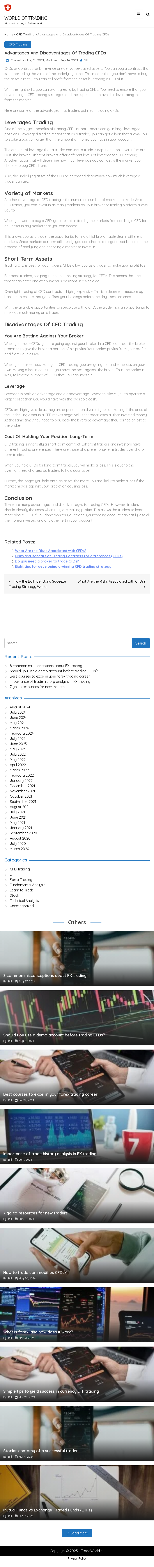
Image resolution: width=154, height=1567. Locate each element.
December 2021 (22, 786)
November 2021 (22, 791)
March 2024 (19, 728)
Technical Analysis (24, 900)
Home (8, 34)
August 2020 (20, 838)
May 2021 (17, 822)
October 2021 (21, 796)
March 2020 (19, 849)
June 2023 (18, 744)
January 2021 (21, 828)
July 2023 (17, 738)
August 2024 (20, 707)
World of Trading (25, 18)
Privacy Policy (77, 1559)
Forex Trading (21, 879)
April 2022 (18, 765)
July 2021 (17, 812)
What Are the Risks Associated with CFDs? (50, 551)
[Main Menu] (138, 14)
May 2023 (17, 749)
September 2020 (23, 833)
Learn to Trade (22, 890)
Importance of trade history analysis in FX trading (50, 681)
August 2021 (20, 807)
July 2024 (17, 712)
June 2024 (18, 717)
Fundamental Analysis (27, 885)
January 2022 (21, 780)
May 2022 (18, 759)
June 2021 (18, 817)
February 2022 (22, 775)
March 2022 (19, 770)
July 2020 (18, 843)
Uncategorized (22, 906)
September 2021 (23, 801)
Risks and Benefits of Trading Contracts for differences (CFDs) (68, 556)
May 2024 (17, 723)
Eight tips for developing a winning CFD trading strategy (63, 566)
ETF (13, 874)
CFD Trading (25, 34)
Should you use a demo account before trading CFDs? (53, 671)
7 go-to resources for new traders (37, 687)
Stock (14, 895)
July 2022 (18, 754)
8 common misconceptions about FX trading (46, 666)
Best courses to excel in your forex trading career (50, 676)
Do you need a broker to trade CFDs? (47, 561)
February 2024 (22, 733)
